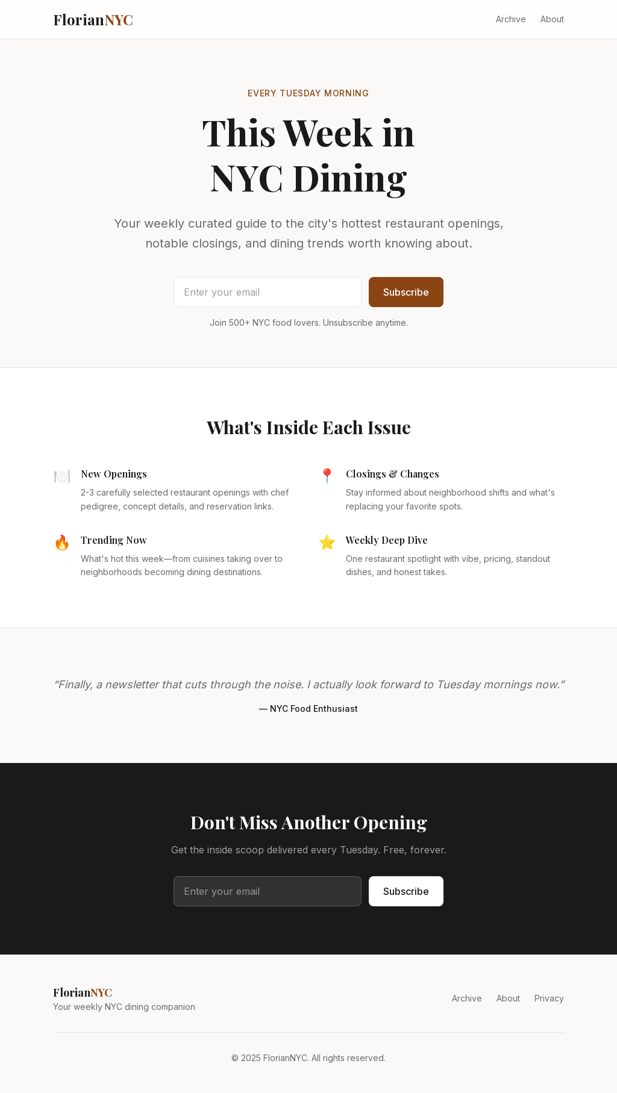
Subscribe (406, 292)
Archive (511, 19)
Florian (93, 19)
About (552, 19)
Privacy (549, 998)
